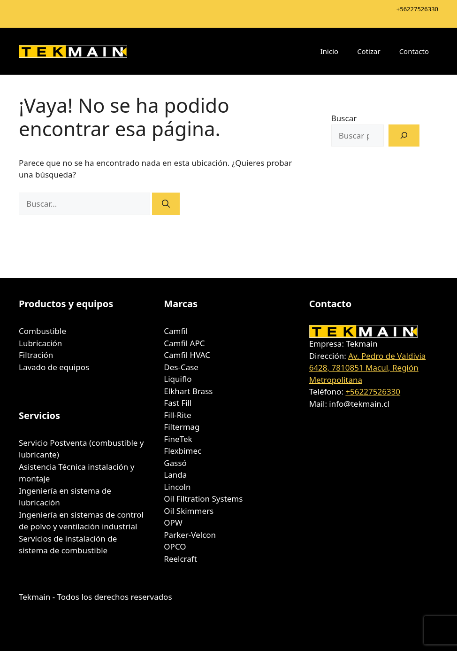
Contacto (414, 51)
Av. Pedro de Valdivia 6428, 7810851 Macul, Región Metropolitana (367, 367)
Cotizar (369, 51)
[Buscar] (166, 204)
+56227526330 (417, 9)
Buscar (344, 118)
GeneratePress (278, 636)
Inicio (329, 51)
